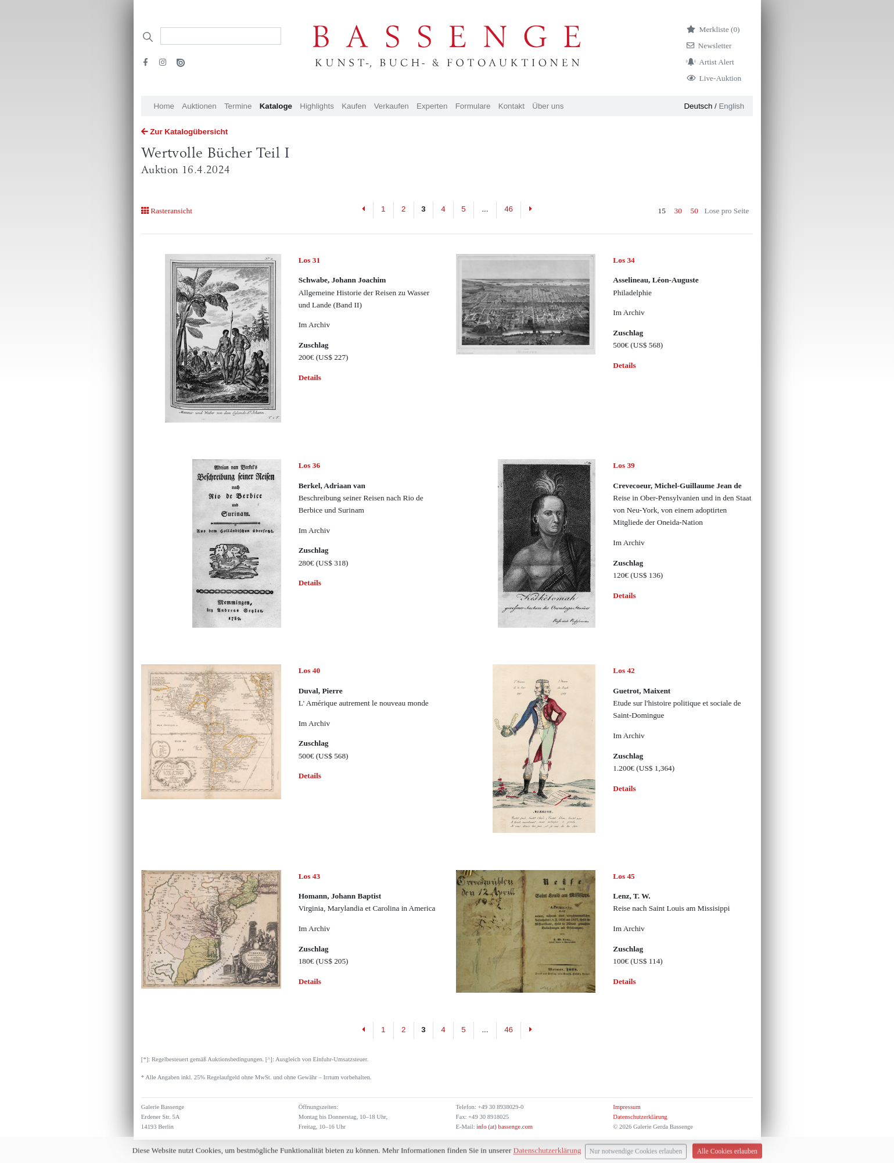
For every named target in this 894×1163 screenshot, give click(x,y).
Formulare (473, 106)
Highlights (317, 106)
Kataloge (276, 106)
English (731, 106)
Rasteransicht (166, 210)
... (485, 209)
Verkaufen (391, 106)
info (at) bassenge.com (504, 1126)
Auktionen (199, 106)
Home (163, 106)
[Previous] (364, 210)
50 (694, 210)
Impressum (626, 1107)
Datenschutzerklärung (640, 1117)
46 (508, 209)
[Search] (220, 36)
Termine (238, 106)
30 (678, 210)
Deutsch (698, 106)
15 (662, 210)
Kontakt (511, 106)
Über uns (547, 106)
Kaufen (354, 106)
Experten (432, 106)
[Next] (530, 210)
